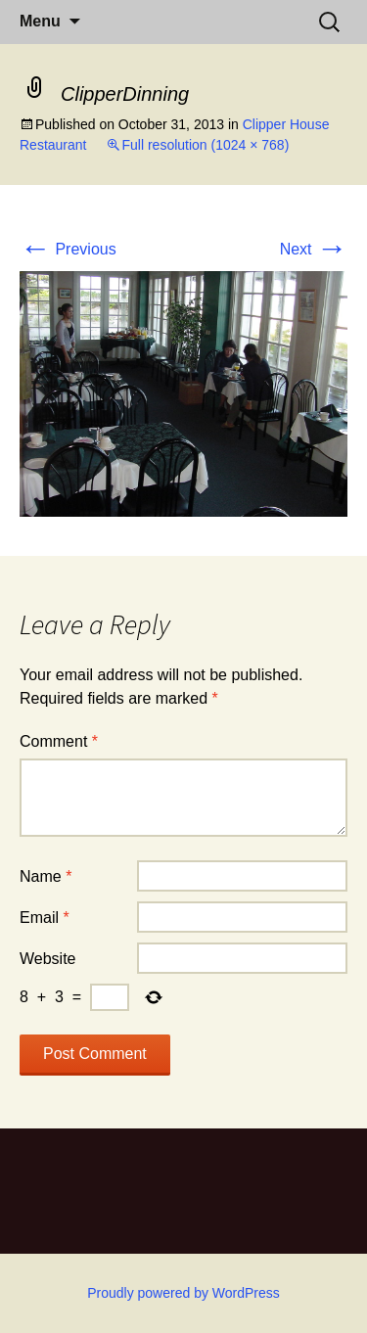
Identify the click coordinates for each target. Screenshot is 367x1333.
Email (44, 917)
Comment (59, 741)
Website (48, 958)
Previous (68, 249)
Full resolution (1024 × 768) (205, 145)
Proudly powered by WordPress (183, 1293)
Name (45, 876)
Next (313, 249)
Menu (40, 21)
